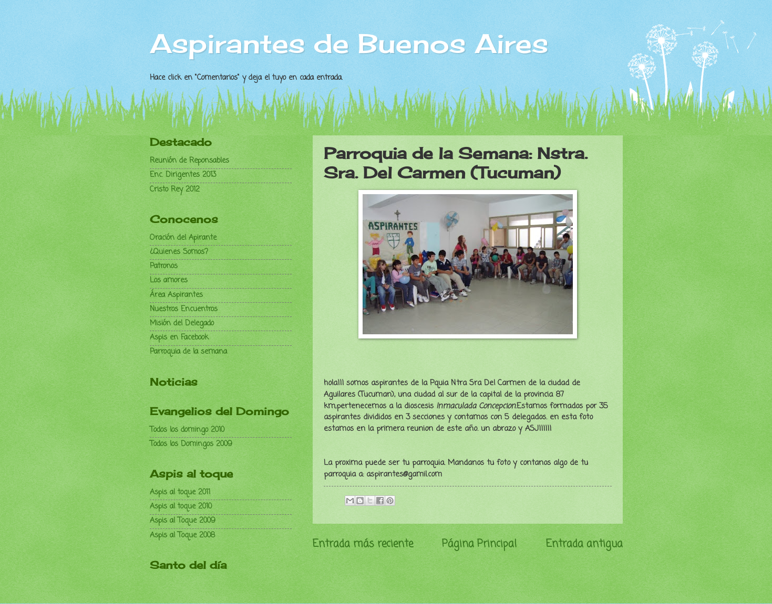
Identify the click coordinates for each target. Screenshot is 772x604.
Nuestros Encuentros (184, 309)
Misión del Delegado (182, 323)
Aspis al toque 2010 (181, 506)
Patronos (164, 266)
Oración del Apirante (183, 237)
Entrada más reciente (363, 544)
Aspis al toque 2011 (180, 492)
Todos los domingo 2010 (187, 430)
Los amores (169, 280)
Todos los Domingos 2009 (191, 444)
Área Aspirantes (176, 295)
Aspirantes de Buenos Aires (349, 43)
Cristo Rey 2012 (175, 189)
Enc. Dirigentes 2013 (183, 175)
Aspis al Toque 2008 (182, 535)
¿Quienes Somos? (179, 252)
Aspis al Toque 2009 (182, 520)
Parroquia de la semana (188, 351)
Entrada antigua (584, 544)
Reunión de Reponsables (189, 160)
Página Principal (479, 544)
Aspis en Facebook (179, 337)
